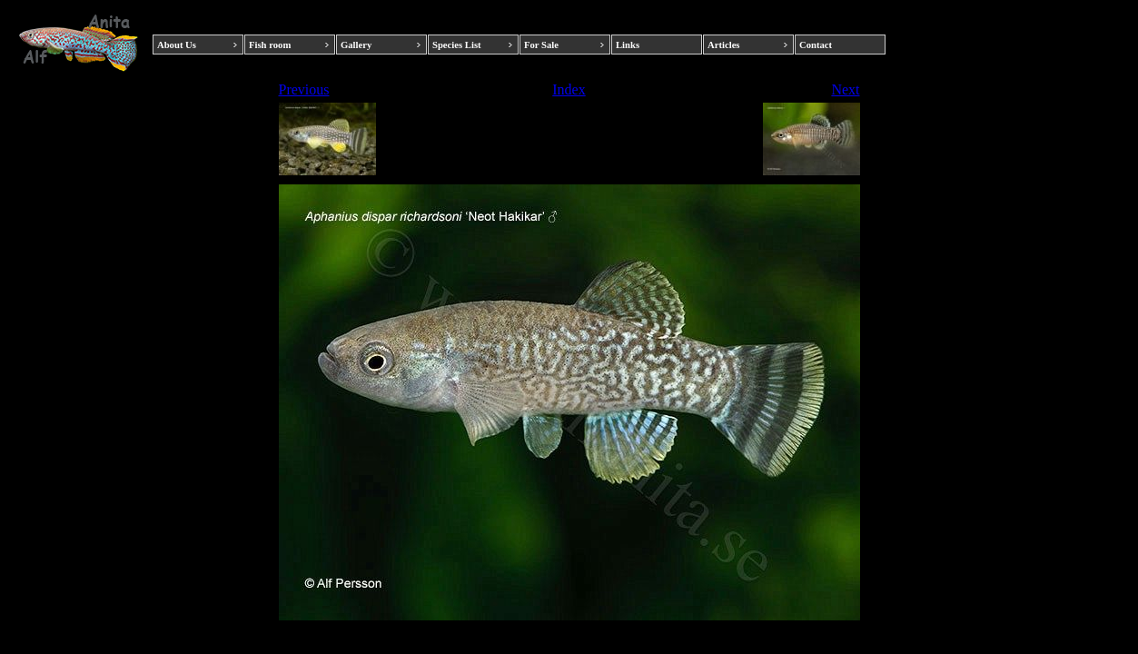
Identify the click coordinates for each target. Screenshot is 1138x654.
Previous (304, 89)
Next (845, 89)
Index (568, 89)
